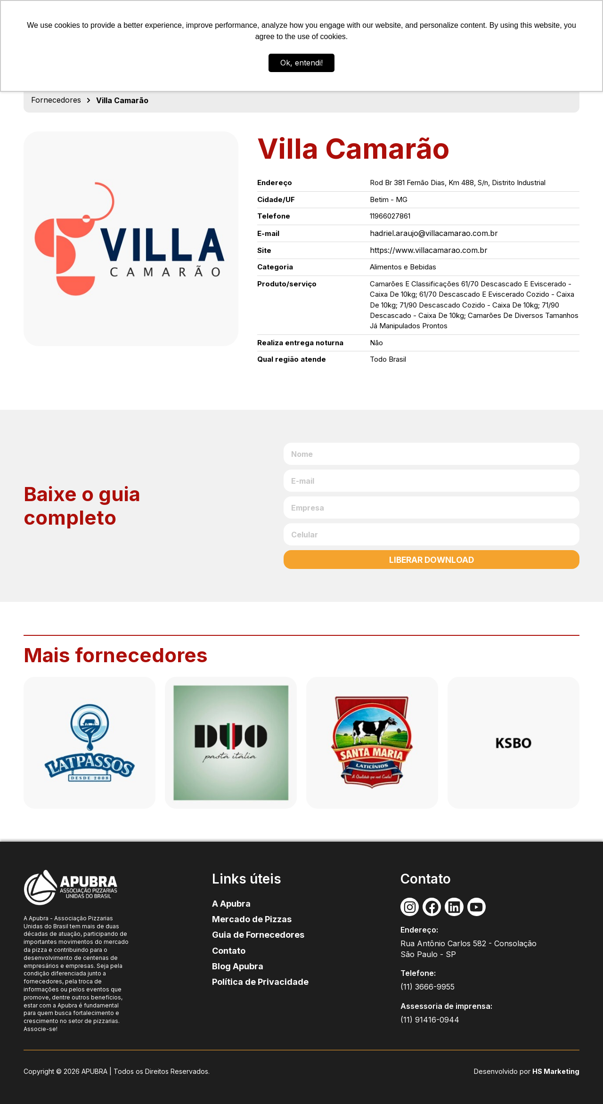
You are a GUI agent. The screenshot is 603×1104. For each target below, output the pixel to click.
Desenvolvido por (505, 1071)
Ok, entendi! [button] (301, 62)
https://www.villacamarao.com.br (429, 250)
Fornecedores (56, 100)
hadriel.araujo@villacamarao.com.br (434, 233)
